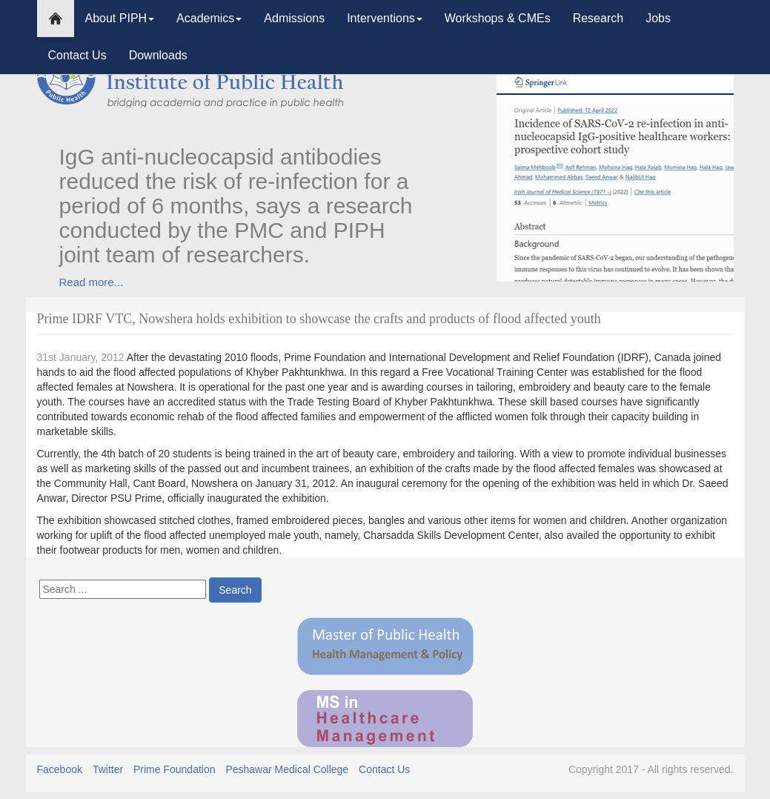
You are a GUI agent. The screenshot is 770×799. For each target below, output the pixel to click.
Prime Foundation (174, 769)
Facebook (59, 769)
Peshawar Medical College (286, 769)
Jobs (658, 18)
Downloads (158, 55)
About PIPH (120, 18)
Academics (209, 18)
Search (235, 590)
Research (598, 18)
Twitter (108, 769)
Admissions (294, 18)
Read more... (91, 282)
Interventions (384, 18)
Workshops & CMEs (498, 18)
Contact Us (77, 55)
